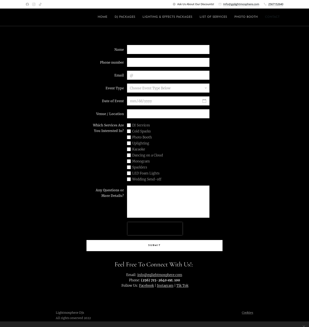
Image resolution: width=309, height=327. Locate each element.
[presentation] (154, 228)
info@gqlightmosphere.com (159, 275)
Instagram (165, 286)
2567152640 (275, 4)
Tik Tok (182, 286)
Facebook (146, 286)
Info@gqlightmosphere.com (241, 4)
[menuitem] (243, 17)
